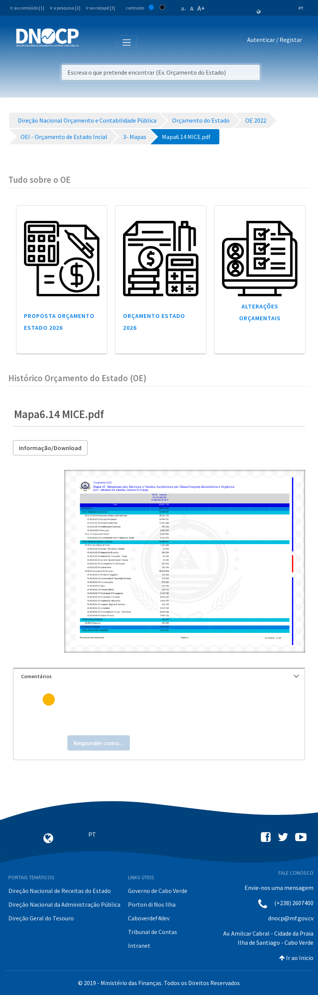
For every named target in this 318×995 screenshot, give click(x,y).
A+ (201, 8)
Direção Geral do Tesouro (41, 918)
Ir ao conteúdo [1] (27, 8)
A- (183, 8)
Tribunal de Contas (152, 932)
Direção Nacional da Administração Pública (64, 904)
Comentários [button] (160, 676)
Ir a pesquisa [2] (65, 8)
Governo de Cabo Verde (157, 890)
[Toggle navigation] (89, 41)
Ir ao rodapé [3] (100, 8)
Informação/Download (50, 448)
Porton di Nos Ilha (152, 904)
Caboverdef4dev (148, 918)
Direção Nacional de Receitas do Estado (59, 890)
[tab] (159, 676)
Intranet (139, 945)
